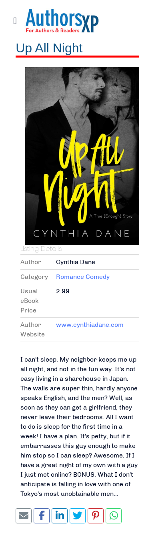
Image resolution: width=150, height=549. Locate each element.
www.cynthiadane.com (90, 324)
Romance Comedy (83, 276)
